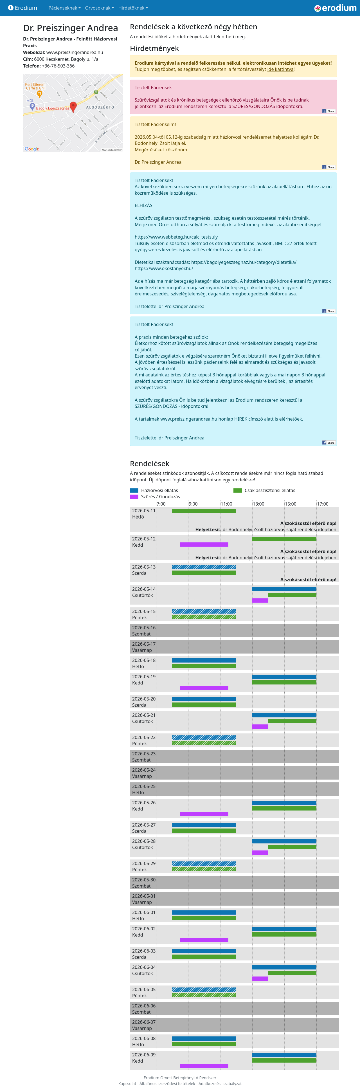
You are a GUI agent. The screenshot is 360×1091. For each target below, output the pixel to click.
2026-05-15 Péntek (144, 614)
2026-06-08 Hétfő (144, 1041)
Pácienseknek (62, 8)
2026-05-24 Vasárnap (144, 773)
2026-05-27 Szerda (144, 828)
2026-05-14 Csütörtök (144, 592)
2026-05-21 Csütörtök (144, 718)
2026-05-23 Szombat (144, 757)
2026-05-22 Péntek (144, 740)
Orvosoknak (98, 8)
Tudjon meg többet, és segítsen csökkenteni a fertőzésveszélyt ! (233, 66)
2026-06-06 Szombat (144, 1009)
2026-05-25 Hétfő (144, 789)
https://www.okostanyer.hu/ (164, 268)
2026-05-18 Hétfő (144, 663)
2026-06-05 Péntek (144, 992)
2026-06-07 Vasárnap (144, 1025)
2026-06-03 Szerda (144, 954)
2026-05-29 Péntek (144, 866)
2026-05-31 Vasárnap (144, 899)
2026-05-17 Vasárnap (144, 647)
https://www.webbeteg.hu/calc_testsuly (176, 237)
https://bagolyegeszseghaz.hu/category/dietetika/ (244, 262)
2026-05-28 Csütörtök (144, 844)
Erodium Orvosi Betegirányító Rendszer (180, 1077)
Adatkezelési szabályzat (220, 1083)
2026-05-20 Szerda (144, 702)
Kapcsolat (127, 1083)
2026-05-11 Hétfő (144, 514)
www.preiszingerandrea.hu (74, 52)
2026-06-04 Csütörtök (144, 970)
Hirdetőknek (131, 8)
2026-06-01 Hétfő (144, 915)
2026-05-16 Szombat (144, 631)
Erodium (22, 8)
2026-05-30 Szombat (144, 883)
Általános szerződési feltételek (167, 1083)
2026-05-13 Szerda (144, 570)
